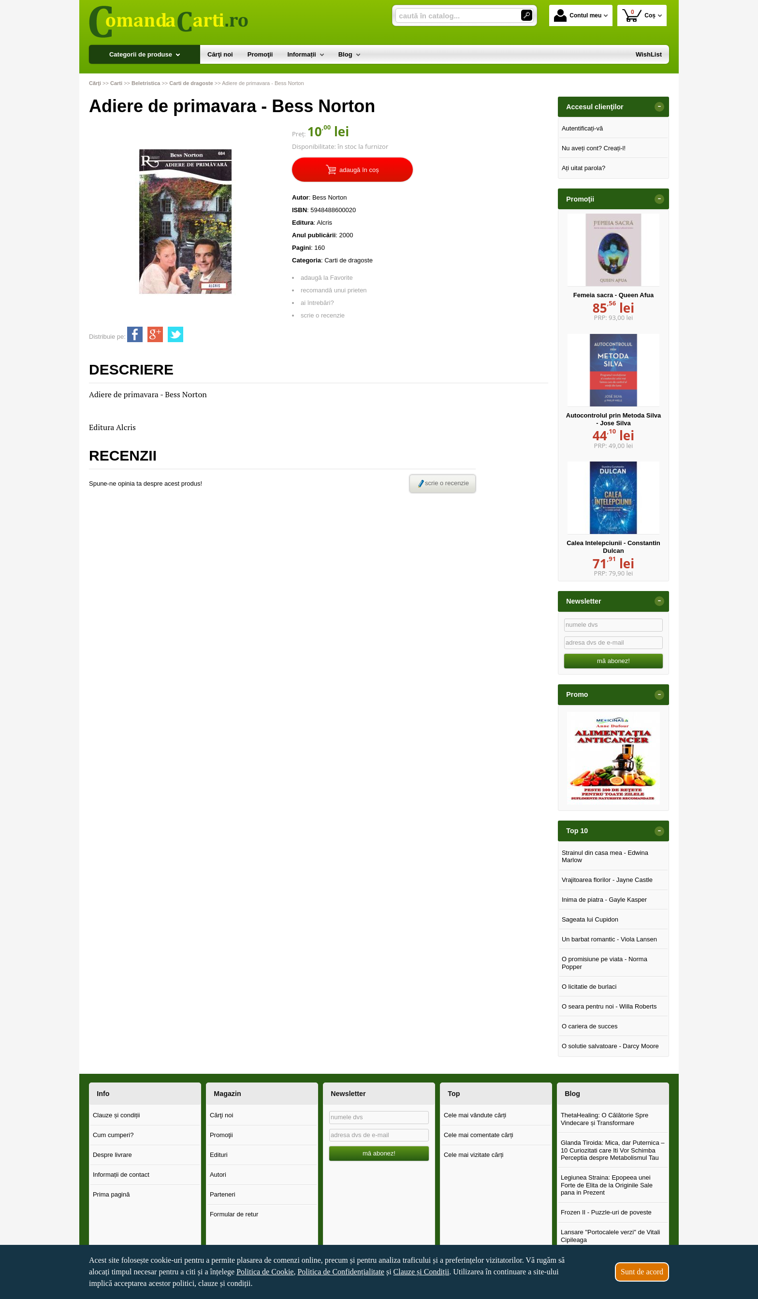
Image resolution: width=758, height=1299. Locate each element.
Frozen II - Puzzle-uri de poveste (606, 1212)
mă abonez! (613, 660)
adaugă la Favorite (327, 277)
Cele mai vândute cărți (475, 1115)
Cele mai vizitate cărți (474, 1154)
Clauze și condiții (116, 1115)
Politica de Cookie (264, 1272)
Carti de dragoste (348, 260)
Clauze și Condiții (422, 1272)
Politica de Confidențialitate (340, 1272)
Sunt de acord (642, 1272)
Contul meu (577, 15)
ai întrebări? (317, 302)
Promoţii (221, 1135)
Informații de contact (121, 1174)
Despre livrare (112, 1154)
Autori (218, 1174)
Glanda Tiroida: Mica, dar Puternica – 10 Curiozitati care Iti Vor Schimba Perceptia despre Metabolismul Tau (613, 1150)
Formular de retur (234, 1214)
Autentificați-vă (582, 128)
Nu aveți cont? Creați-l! (594, 148)
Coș (639, 15)
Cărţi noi (221, 1115)
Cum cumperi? (113, 1135)
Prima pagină (111, 1194)
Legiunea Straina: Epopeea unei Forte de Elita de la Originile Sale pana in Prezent (607, 1185)
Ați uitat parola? (583, 168)
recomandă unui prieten (334, 290)
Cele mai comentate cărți (478, 1135)
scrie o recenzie (323, 315)
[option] (613, 758)
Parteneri (222, 1194)
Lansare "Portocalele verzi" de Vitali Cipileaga (610, 1235)
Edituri (219, 1154)
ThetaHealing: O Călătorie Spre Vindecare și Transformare (604, 1118)
